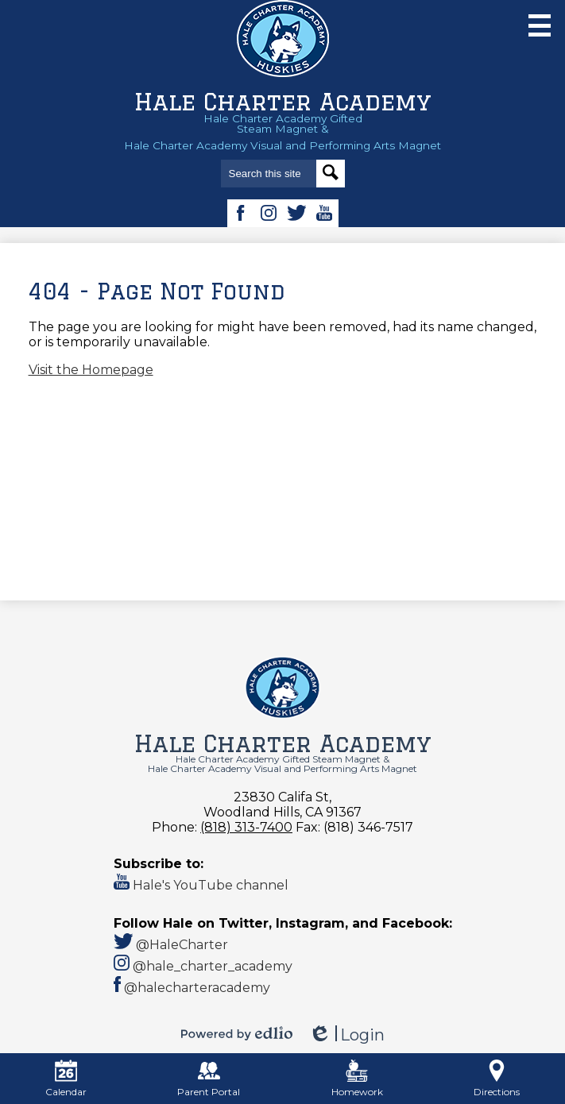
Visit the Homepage (91, 369)
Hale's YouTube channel (201, 885)
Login (346, 1035)
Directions (497, 1079)
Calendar (66, 1079)
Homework (357, 1079)
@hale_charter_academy (203, 966)
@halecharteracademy (192, 987)
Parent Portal (208, 1079)
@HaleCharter (171, 944)
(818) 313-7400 (246, 827)
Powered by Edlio (236, 1033)
